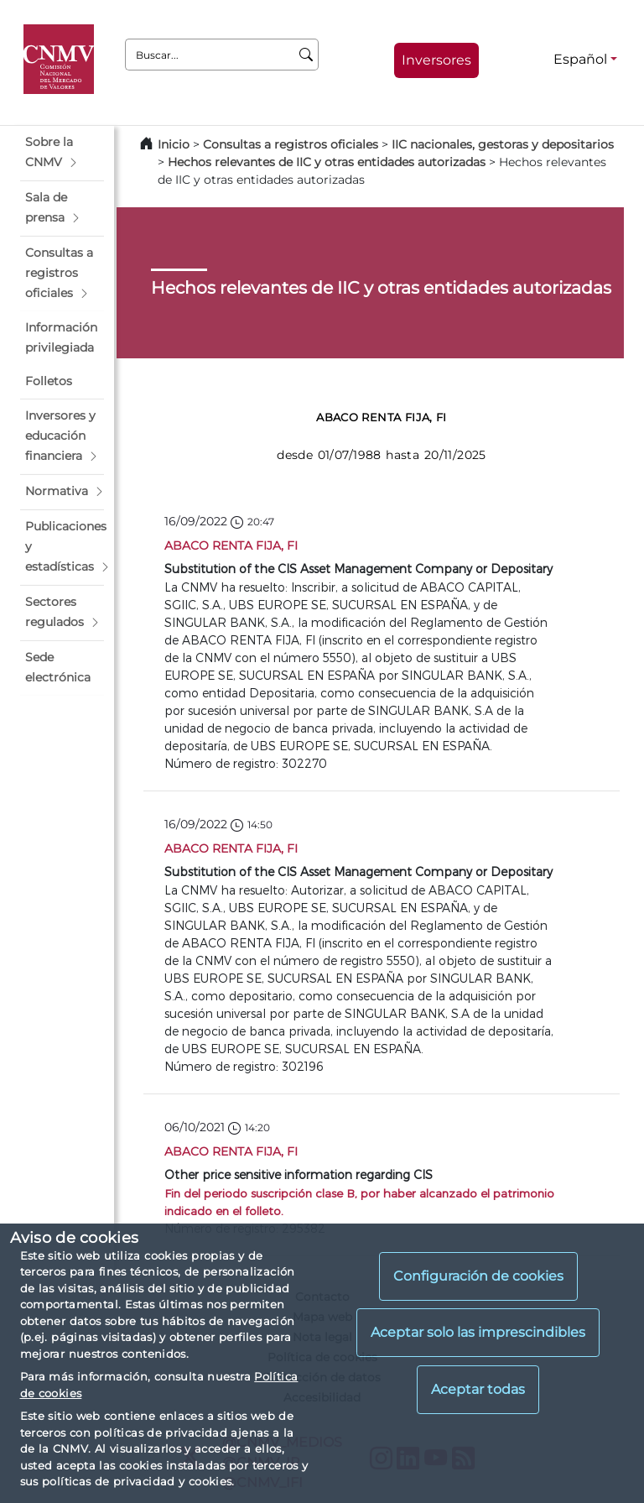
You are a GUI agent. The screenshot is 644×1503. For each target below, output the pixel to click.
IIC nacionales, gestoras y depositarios (503, 144)
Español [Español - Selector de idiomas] (580, 59)
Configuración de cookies (478, 1276)
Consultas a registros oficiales (290, 144)
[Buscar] (306, 54)
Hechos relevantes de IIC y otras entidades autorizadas (327, 162)
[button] (62, 153)
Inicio (174, 144)
